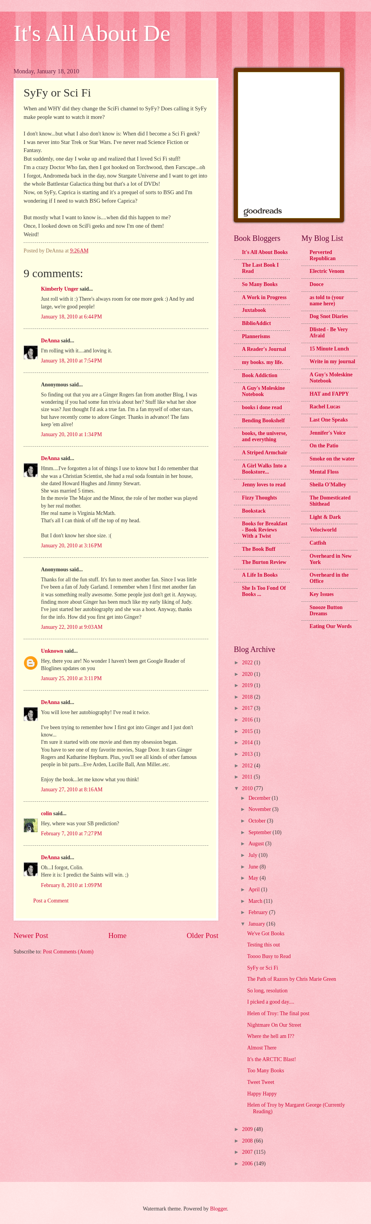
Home (117, 935)
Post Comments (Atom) (68, 952)
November (260, 809)
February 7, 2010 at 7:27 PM (71, 833)
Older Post (202, 935)
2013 (248, 754)
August (256, 843)
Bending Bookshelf (263, 420)
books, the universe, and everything (264, 436)
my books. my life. (262, 362)
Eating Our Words (331, 626)
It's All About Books (265, 252)
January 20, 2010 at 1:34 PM (71, 434)
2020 (248, 674)
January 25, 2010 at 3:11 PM (71, 678)
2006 (248, 1163)
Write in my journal (332, 361)
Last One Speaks (329, 420)
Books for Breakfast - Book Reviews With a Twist (265, 530)
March (256, 901)
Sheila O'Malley (328, 485)
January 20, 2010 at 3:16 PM (71, 546)
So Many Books (259, 284)
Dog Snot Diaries (329, 316)
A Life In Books (259, 575)
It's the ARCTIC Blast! (271, 1059)
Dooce (316, 284)
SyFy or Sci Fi (262, 968)
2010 (248, 788)
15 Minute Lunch (329, 349)
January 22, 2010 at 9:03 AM (71, 627)
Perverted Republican (322, 255)
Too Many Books (265, 1070)
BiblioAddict (256, 323)
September (260, 832)
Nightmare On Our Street (274, 1025)
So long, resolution (267, 991)
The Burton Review (264, 562)
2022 (248, 662)
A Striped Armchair (264, 452)
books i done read (262, 407)
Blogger (218, 1209)
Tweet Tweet (260, 1082)
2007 (248, 1152)
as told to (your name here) (327, 300)
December (260, 798)
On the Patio (324, 446)
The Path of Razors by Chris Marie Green (291, 979)
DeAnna (50, 341)
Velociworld (323, 530)
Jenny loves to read (264, 485)
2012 (248, 766)
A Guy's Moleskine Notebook (263, 391)
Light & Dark (325, 517)
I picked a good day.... (270, 1002)
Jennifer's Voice (327, 433)
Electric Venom (327, 271)
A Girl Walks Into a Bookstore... (264, 469)
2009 (248, 1129)
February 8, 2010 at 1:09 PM (71, 885)
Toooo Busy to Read (269, 956)
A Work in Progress (264, 297)
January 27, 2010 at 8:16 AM (71, 789)
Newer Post (31, 935)
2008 (248, 1141)
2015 (248, 731)
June (254, 867)
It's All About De (92, 33)
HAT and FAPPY (329, 394)
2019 (248, 685)
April (254, 889)
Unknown (52, 651)
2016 (248, 720)
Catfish (318, 543)
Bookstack (253, 511)
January (257, 924)
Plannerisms (256, 336)
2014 (248, 742)
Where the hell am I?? (270, 1036)
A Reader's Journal (264, 349)
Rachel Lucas (325, 407)
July (253, 855)
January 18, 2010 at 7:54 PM (71, 361)
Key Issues (322, 594)
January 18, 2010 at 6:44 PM (71, 317)
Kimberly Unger (59, 289)
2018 (248, 697)
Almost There (261, 1048)
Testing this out (263, 945)
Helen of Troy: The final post (278, 1013)
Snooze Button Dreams (326, 610)
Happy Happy (262, 1094)
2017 (248, 708)
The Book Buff (259, 549)
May (254, 878)
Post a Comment (50, 901)
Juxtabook (254, 310)
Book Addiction (259, 375)
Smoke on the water (332, 459)
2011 (248, 777)
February (258, 912)
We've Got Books (265, 933)
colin (46, 813)
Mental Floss (324, 472)
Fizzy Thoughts (259, 498)
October (257, 821)
